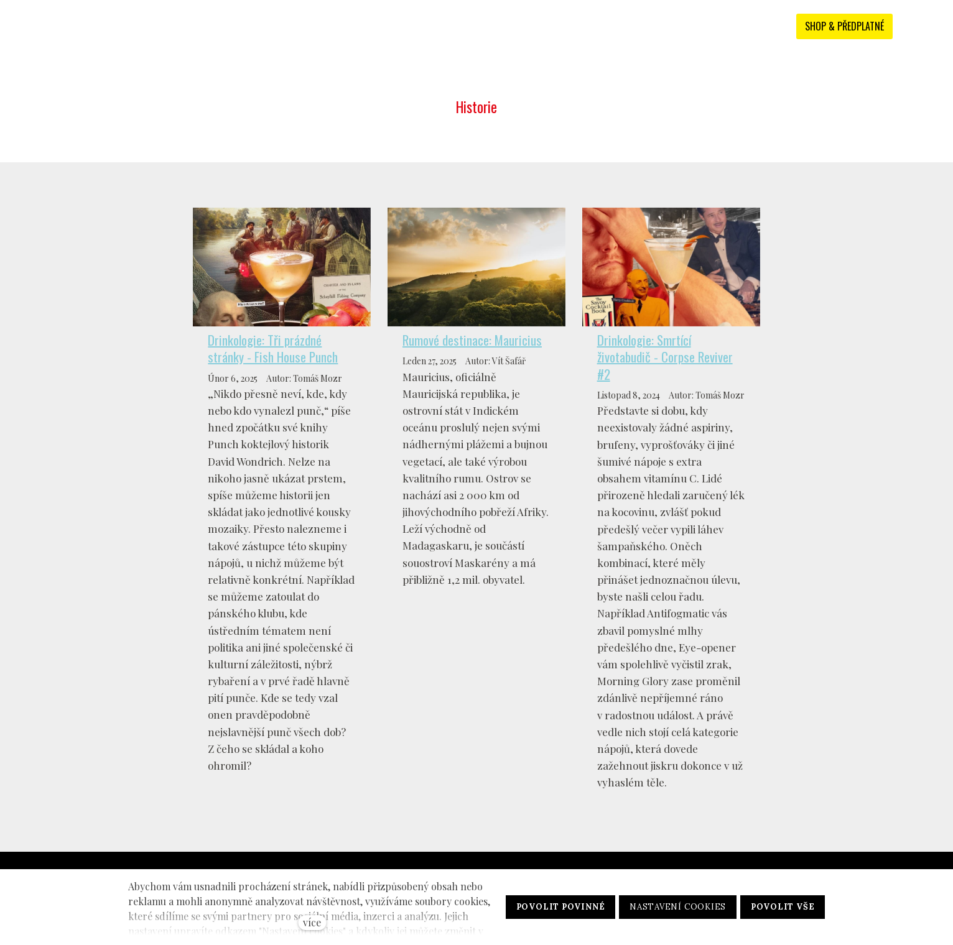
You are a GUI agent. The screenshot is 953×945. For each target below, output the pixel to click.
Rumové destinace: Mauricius (472, 339)
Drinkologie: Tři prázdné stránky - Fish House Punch (273, 348)
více (312, 922)
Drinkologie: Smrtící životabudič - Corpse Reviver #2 (665, 357)
